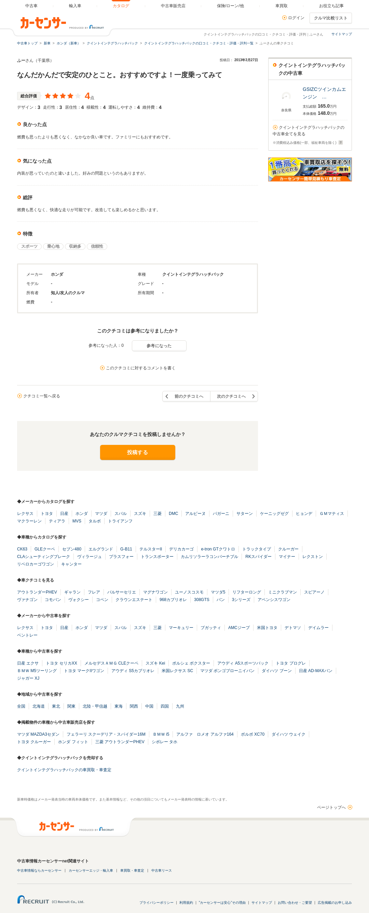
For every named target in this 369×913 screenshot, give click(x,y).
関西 (134, 706)
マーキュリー (181, 627)
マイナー (287, 556)
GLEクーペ (45, 549)
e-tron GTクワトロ (218, 549)
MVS (76, 521)
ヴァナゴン (27, 599)
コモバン (53, 599)
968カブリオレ (173, 599)
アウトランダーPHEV (37, 592)
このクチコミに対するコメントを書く (141, 368)
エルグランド (100, 549)
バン (221, 599)
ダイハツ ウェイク (288, 734)
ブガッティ (211, 627)
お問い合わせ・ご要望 (295, 902)
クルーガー (288, 549)
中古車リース (161, 870)
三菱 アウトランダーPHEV (120, 741)
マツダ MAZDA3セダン (38, 734)
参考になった (159, 345)
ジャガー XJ (28, 678)
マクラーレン (29, 521)
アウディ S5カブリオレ (132, 670)
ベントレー (27, 635)
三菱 (157, 513)
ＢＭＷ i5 (161, 734)
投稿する (137, 452)
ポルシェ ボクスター (191, 663)
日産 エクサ (28, 663)
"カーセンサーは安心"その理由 (222, 902)
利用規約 (186, 902)
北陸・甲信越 (95, 706)
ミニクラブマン (282, 592)
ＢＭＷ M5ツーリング (37, 670)
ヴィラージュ (89, 556)
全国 (21, 706)
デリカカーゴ (181, 549)
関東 (71, 706)
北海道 (38, 706)
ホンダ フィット (73, 741)
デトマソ (293, 627)
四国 (165, 706)
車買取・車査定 (132, 870)
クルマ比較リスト (330, 18)
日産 (64, 513)
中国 (149, 706)
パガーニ (221, 513)
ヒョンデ (304, 513)
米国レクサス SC (177, 670)
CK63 (22, 549)
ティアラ (57, 521)
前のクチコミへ (189, 396)
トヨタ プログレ (290, 663)
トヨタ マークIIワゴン (84, 670)
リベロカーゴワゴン (35, 564)
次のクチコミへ (231, 396)
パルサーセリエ (121, 592)
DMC (173, 513)
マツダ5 (218, 592)
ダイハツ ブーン (276, 670)
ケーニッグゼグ (274, 513)
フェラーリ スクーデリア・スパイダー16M (106, 734)
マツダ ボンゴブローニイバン (227, 670)
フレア (94, 592)
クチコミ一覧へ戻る (41, 396)
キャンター (71, 564)
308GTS (201, 599)
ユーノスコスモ (189, 592)
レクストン (312, 556)
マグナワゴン (155, 592)
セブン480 (71, 549)
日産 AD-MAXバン (315, 670)
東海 (118, 706)
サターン (244, 513)
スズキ (140, 513)
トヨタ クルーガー (34, 741)
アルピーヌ (195, 513)
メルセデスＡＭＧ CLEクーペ (111, 663)
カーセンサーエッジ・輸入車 (91, 870)
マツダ (101, 513)
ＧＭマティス (331, 513)
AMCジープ (239, 627)
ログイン (296, 17)
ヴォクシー (78, 599)
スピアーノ (314, 592)
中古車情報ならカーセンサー (39, 870)
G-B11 (126, 549)
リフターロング (246, 592)
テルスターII (150, 549)
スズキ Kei (155, 663)
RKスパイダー (258, 556)
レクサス (25, 513)
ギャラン (72, 592)
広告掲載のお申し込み (335, 902)
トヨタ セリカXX (61, 663)
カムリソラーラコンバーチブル (209, 556)
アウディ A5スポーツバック (243, 663)
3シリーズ (241, 599)
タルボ (94, 521)
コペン (102, 599)
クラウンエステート (133, 599)
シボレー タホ (164, 741)
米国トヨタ (267, 627)
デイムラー (318, 627)
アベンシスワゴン (274, 599)
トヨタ (47, 513)
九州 (180, 706)
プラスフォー (121, 556)
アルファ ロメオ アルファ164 (204, 734)
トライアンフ (120, 521)
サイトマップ (341, 34)
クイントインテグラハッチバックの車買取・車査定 (64, 769)
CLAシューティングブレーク (43, 556)
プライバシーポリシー (156, 902)
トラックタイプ (256, 549)
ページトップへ (331, 807)
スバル (120, 513)
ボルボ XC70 (252, 734)
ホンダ (82, 513)
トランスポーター (157, 556)
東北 (56, 706)
